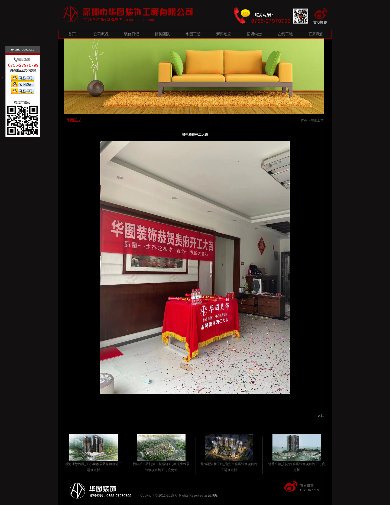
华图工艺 (193, 34)
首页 (72, 34)
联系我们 (316, 34)
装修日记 (131, 34)
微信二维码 (22, 104)
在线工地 (285, 34)
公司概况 (101, 34)
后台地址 (211, 495)
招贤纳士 (254, 34)
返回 (320, 416)
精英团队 (162, 34)
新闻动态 (223, 34)
